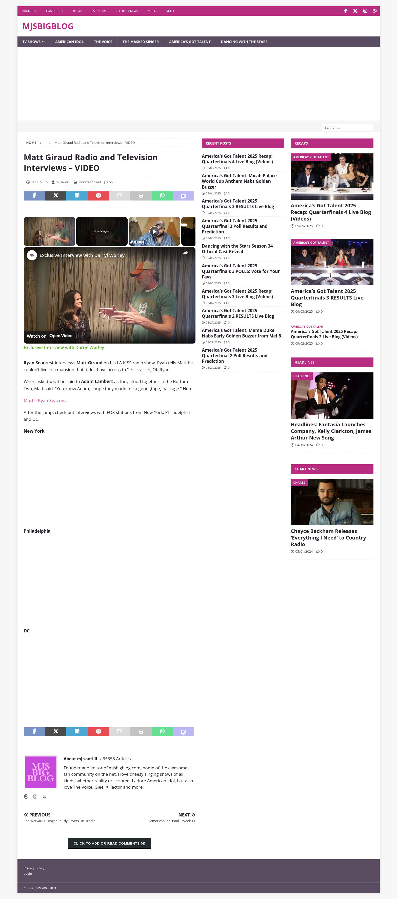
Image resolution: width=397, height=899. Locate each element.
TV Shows (32, 41)
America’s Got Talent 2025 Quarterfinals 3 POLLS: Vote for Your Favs (241, 270)
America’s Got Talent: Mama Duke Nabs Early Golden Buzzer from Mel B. (242, 332)
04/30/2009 (39, 181)
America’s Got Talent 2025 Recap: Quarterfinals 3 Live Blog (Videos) (237, 293)
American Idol (69, 41)
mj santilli (63, 181)
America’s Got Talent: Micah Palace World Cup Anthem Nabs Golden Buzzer (239, 180)
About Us (29, 11)
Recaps (78, 11)
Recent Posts (218, 142)
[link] (32, 255)
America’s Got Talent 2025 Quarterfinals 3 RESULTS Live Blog (238, 203)
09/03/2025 (213, 212)
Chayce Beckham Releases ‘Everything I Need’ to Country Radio (328, 537)
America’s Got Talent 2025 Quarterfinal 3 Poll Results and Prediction (234, 225)
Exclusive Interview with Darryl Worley (82, 255)
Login (28, 873)
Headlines (304, 361)
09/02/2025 (213, 302)
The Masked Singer (141, 41)
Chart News (306, 468)
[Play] (154, 231)
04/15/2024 (304, 444)
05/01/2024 (304, 551)
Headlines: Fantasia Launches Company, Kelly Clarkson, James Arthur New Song (331, 431)
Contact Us (54, 11)
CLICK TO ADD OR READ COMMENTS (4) (109, 843)
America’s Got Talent (190, 41)
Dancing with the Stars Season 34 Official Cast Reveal (237, 248)
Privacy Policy (34, 867)
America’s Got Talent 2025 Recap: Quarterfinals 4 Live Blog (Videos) (237, 158)
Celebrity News (127, 11)
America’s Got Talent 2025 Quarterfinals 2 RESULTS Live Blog (238, 312)
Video (152, 11)
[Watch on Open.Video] (49, 335)
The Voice (103, 41)
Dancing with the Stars (244, 41)
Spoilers (99, 11)
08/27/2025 (213, 322)
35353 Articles (117, 758)
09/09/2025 (213, 167)
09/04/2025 (213, 193)
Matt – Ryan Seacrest (45, 400)
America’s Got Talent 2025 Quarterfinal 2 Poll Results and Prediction (234, 355)
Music (170, 11)
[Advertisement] (198, 84)
